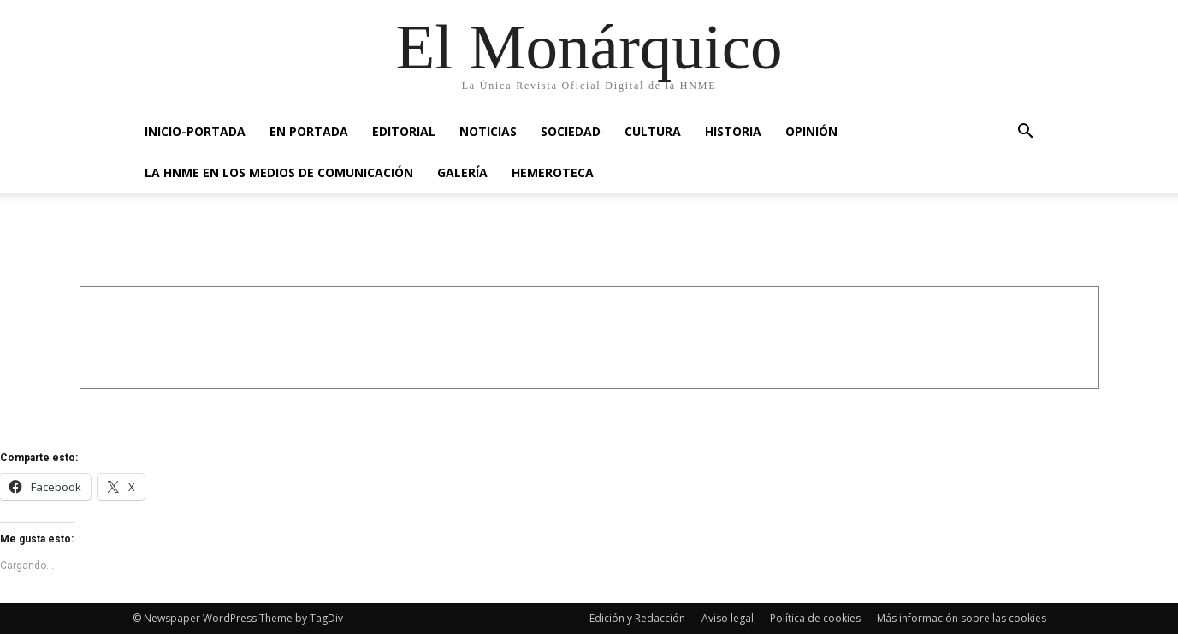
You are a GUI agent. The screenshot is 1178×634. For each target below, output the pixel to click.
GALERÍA (462, 172)
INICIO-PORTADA (195, 131)
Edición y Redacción (637, 618)
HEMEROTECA (553, 172)
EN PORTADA (308, 131)
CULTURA (653, 131)
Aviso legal (727, 618)
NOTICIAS (488, 131)
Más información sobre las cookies (961, 618)
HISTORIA (733, 131)
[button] (1025, 133)
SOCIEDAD (571, 131)
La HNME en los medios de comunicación (279, 172)
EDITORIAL (403, 131)
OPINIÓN (811, 131)
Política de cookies (815, 618)
